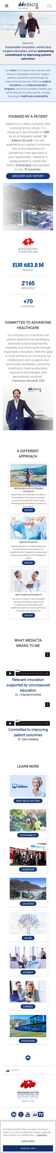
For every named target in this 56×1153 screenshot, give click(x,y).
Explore (28, 510)
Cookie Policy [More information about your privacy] (41, 1135)
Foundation (28, 1040)
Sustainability (28, 835)
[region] (28, 1137)
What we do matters (28, 800)
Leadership (28, 869)
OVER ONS (15, 1070)
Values (28, 937)
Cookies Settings (28, 1141)
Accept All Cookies (28, 1148)
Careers (28, 1006)
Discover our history (28, 176)
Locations (28, 903)
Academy (28, 972)
